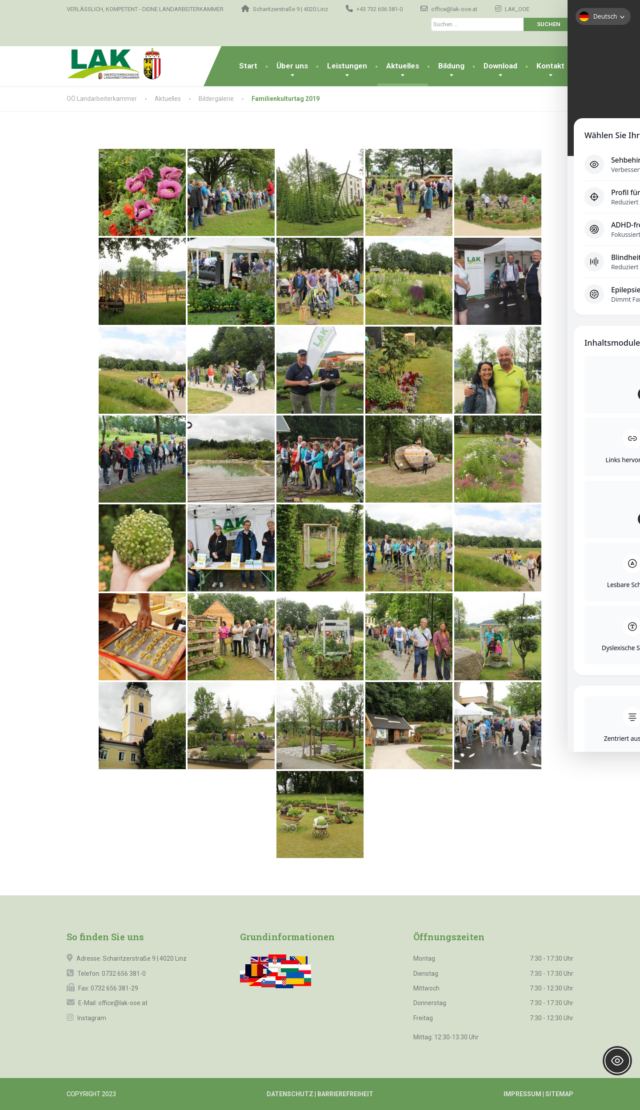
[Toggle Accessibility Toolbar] (617, 1060)
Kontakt (550, 65)
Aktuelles (402, 65)
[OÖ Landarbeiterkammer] (130, 64)
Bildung (451, 65)
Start (248, 65)
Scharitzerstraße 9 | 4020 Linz (145, 958)
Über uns (292, 65)
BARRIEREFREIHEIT (345, 1094)
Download (500, 65)
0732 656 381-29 (114, 988)
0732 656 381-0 (124, 973)
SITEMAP (559, 1094)
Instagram (91, 1018)
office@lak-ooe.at (122, 1002)
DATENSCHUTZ (290, 1094)
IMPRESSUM (522, 1094)
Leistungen (347, 65)
